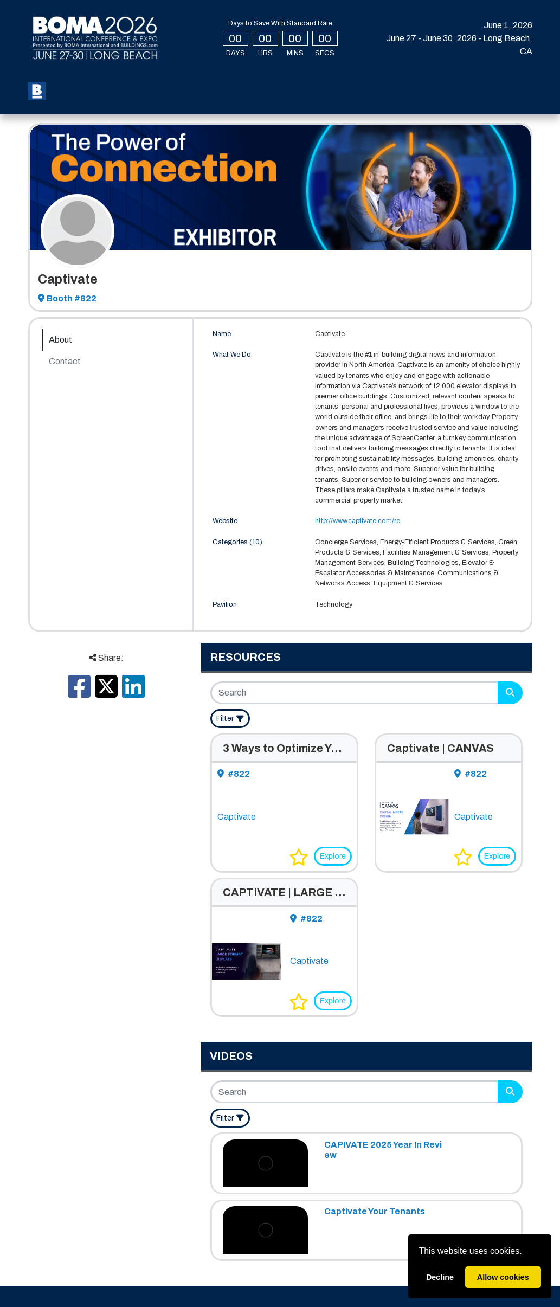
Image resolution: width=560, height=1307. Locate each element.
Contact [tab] (65, 361)
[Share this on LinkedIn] (133, 693)
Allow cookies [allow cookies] (503, 1277)
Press (135, 99)
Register (80, 82)
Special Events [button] (252, 82)
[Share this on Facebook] (79, 693)
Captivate (236, 816)
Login (446, 83)
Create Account (500, 94)
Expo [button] (192, 82)
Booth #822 (67, 298)
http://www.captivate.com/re (357, 521)
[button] (298, 857)
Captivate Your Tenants (374, 1211)
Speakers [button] (322, 82)
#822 (233, 773)
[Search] (354, 692)
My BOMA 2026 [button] (137, 82)
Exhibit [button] (375, 82)
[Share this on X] (106, 693)
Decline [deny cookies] (440, 1277)
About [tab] (60, 339)
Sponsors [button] (83, 99)
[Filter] (230, 718)
